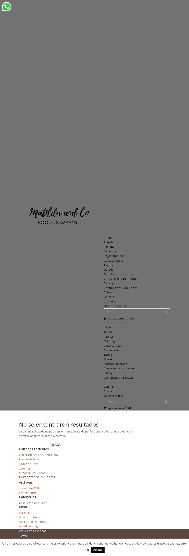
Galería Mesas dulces (32, 503)
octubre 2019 (27, 493)
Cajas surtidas (114, 256)
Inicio (107, 327)
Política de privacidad (33, 531)
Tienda (108, 332)
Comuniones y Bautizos (121, 288)
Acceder (24, 513)
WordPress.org (28, 526)
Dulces (109, 269)
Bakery (109, 283)
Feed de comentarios (32, 521)
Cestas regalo (114, 260)
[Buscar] (166, 312)
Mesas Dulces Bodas (32, 473)
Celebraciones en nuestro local (39, 455)
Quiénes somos (114, 395)
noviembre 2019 (29, 488)
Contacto (109, 391)
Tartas (108, 265)
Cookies (24, 535)
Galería (108, 387)
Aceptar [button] (97, 549)
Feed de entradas (30, 517)
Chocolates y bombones (121, 278)
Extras (108, 292)
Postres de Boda (29, 459)
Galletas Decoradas (118, 274)
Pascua (109, 247)
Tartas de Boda (28, 464)
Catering (110, 251)
